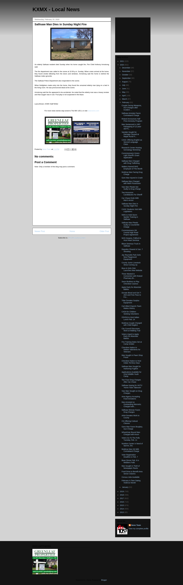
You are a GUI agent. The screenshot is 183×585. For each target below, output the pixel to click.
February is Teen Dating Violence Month (131, 482)
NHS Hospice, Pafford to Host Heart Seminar (131, 239)
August (125, 82)
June (124, 89)
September (126, 78)
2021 (122, 61)
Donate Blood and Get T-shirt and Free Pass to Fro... (131, 295)
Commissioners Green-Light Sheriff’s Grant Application (131, 155)
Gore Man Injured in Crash (132, 178)
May (124, 92)
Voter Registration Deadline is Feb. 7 (130, 456)
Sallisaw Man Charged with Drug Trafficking (131, 162)
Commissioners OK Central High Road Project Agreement (130, 232)
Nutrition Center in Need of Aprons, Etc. (132, 445)
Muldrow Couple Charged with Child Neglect (132, 324)
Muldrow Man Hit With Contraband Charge (130, 450)
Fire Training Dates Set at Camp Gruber (132, 343)
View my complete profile (138, 529)
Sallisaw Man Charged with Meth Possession (131, 182)
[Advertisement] (133, 34)
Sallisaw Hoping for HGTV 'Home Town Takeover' (132, 386)
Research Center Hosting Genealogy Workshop (132, 149)
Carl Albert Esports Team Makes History (131, 307)
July (124, 85)
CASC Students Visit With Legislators (132, 210)
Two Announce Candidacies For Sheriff (132, 193)
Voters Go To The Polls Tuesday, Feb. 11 (131, 439)
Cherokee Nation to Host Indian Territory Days (131, 362)
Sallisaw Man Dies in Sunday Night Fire (130, 205)
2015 (122, 505)
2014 (122, 509)
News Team (136, 525)
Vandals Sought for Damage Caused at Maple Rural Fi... (130, 134)
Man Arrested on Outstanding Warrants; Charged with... (131, 404)
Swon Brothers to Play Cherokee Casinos (130, 283)
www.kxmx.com (93, 111)
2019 (122, 491)
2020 (122, 65)
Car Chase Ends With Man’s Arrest (130, 199)
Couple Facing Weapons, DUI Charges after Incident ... (132, 107)
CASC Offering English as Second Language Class (132, 142)
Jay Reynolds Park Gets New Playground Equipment (131, 257)
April (124, 96)
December (126, 68)
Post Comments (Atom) (76, 238)
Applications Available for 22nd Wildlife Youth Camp (131, 374)
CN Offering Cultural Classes (130, 422)
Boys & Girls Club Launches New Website (132, 269)
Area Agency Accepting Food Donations (131, 398)
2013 (122, 512)
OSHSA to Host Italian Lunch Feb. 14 (130, 318)
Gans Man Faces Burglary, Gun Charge (132, 428)
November (126, 71)
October (125, 75)
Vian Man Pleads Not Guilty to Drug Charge (131, 188)
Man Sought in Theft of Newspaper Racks (131, 467)
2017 (122, 498)
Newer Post (40, 231)
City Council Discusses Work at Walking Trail (131, 330)
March (124, 99)
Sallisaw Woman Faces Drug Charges (131, 411)
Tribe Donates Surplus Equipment (130, 301)
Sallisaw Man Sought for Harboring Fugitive (131, 367)
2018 (122, 495)
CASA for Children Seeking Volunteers (130, 313)
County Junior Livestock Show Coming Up (131, 264)
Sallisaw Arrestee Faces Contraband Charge (131, 114)
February (126, 102)
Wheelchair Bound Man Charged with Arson (131, 433)
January (125, 487)
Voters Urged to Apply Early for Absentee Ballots (130, 336)
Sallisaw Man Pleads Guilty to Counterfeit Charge (130, 225)
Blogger (104, 580)
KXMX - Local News (56, 9)
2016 (122, 502)
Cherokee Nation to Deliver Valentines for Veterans (131, 350)
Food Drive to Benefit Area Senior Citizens (132, 473)
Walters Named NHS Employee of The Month (132, 168)
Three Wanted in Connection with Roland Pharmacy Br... (132, 276)
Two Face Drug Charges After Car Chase (131, 381)
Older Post (104, 231)
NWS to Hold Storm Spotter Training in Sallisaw (130, 217)
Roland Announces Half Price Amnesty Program (132, 120)
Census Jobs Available (131, 477)
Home (72, 231)
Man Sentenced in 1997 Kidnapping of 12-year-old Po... (132, 126)
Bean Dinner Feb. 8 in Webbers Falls (130, 461)
